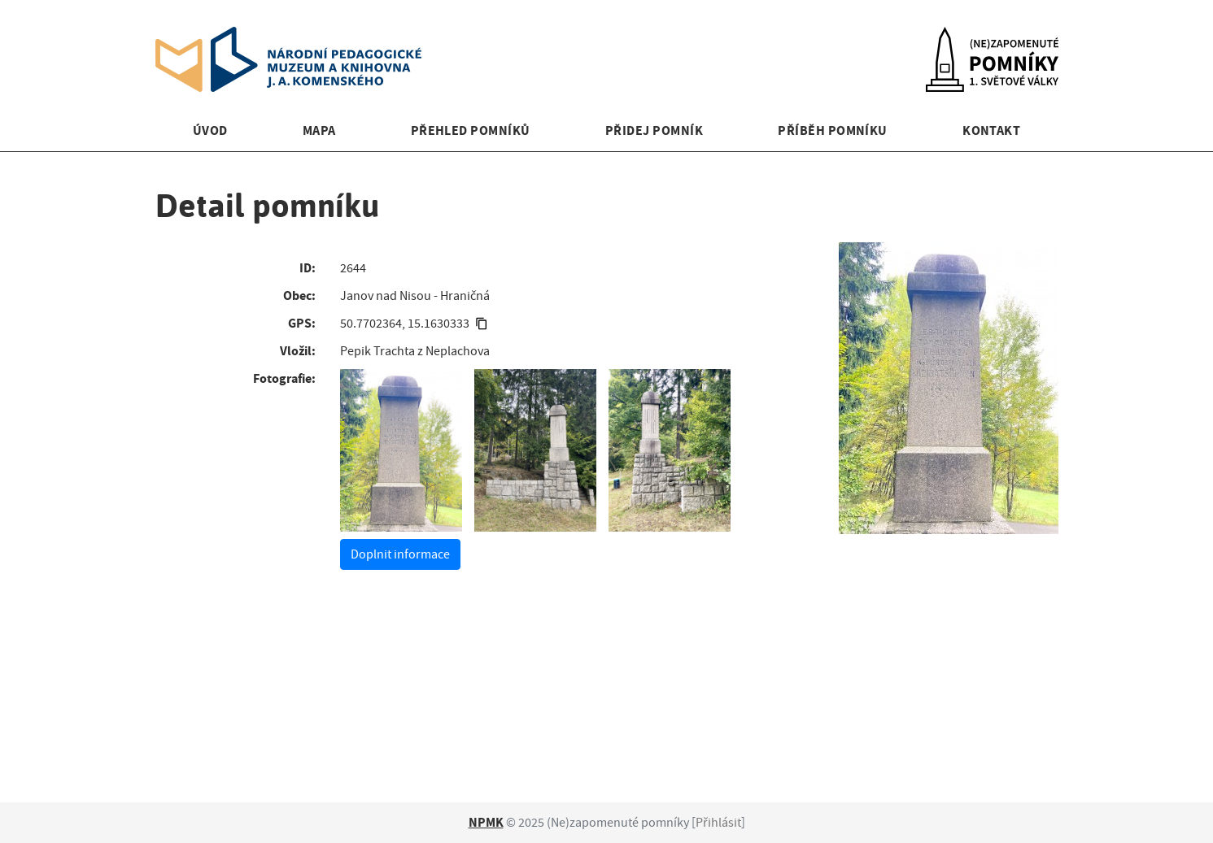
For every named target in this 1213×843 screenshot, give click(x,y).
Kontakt (991, 130)
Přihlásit (718, 823)
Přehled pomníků (470, 130)
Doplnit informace (400, 554)
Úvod (210, 130)
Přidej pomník (654, 130)
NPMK (486, 822)
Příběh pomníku (833, 130)
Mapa (319, 130)
